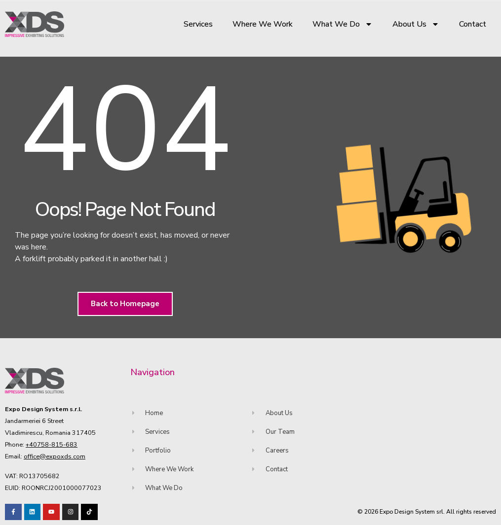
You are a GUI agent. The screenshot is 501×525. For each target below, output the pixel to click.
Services (198, 24)
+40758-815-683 (51, 444)
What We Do (342, 24)
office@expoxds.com (54, 456)
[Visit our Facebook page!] (13, 512)
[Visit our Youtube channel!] (51, 512)
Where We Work (262, 24)
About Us (415, 24)
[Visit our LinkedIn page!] (32, 512)
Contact (472, 24)
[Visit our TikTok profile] (70, 512)
